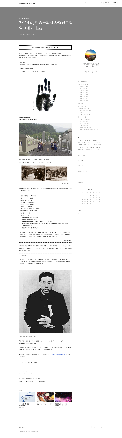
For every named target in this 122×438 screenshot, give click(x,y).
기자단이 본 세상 (85, 110)
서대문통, (80, 144)
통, (89, 140)
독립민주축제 (84, 125)
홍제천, (86, 140)
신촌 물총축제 (84, 123)
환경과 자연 (84, 89)
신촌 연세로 (84, 121)
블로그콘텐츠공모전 (85, 127)
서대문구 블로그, (93, 144)
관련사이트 (95, 427)
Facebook (81, 171)
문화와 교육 (84, 87)
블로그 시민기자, (82, 142)
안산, (95, 149)
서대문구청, (91, 147)
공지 (80, 103)
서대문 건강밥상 (85, 112)
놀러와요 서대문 (83, 117)
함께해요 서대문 (83, 106)
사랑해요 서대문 (83, 84)
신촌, (98, 149)
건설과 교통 (84, 94)
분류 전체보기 (83, 81)
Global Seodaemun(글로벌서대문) (89, 129)
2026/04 (90, 190)
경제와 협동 (84, 90)
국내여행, (89, 142)
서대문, (99, 144)
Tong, (87, 147)
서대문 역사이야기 (85, 114)
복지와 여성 (84, 92)
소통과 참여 (84, 100)
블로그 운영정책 (22, 427)
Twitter (87, 171)
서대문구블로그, (94, 140)
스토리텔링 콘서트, (89, 149)
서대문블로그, (99, 142)
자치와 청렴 (84, 96)
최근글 (80, 155)
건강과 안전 (84, 98)
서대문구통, (97, 147)
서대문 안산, (86, 144)
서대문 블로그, (81, 147)
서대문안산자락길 (85, 119)
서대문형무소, (81, 149)
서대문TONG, (81, 140)
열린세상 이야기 (85, 108)
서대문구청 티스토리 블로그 (28, 3)
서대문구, (94, 142)
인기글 (84, 155)
